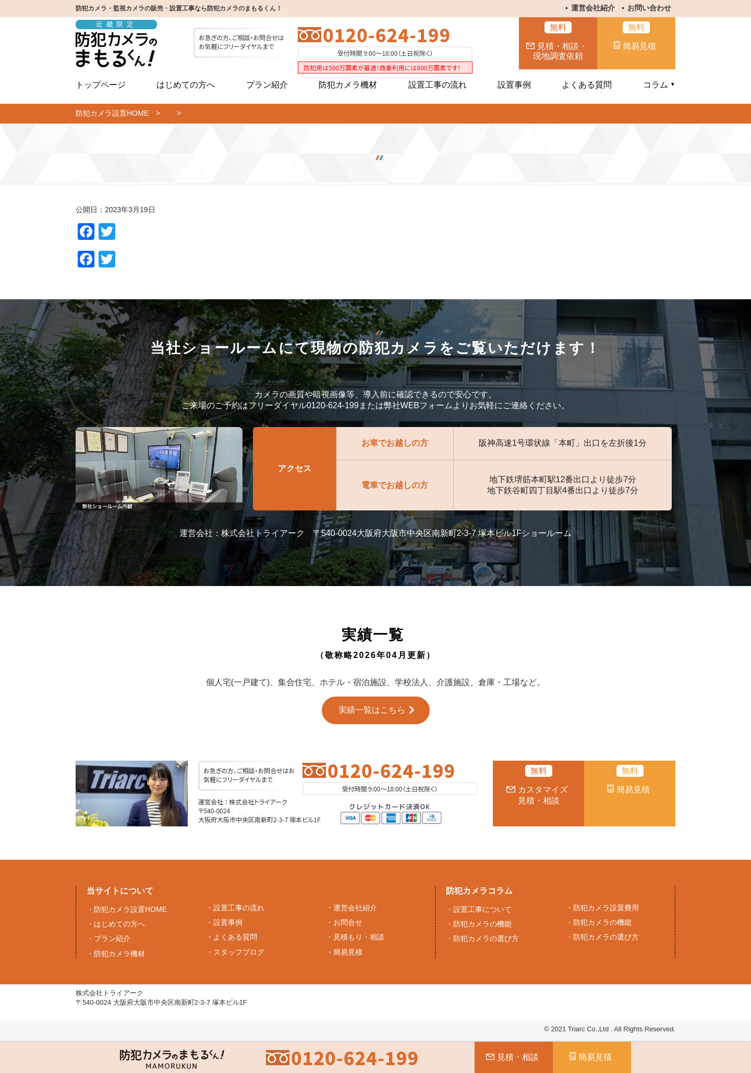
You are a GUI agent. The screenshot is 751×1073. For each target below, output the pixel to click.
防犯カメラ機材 (348, 84)
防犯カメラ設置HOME (112, 113)
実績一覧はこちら (371, 709)
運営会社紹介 (593, 8)
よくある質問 (587, 84)
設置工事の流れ (437, 84)
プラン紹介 (267, 84)
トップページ (101, 84)
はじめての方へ (185, 84)
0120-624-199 (387, 34)
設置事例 (514, 84)
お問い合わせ (649, 8)
